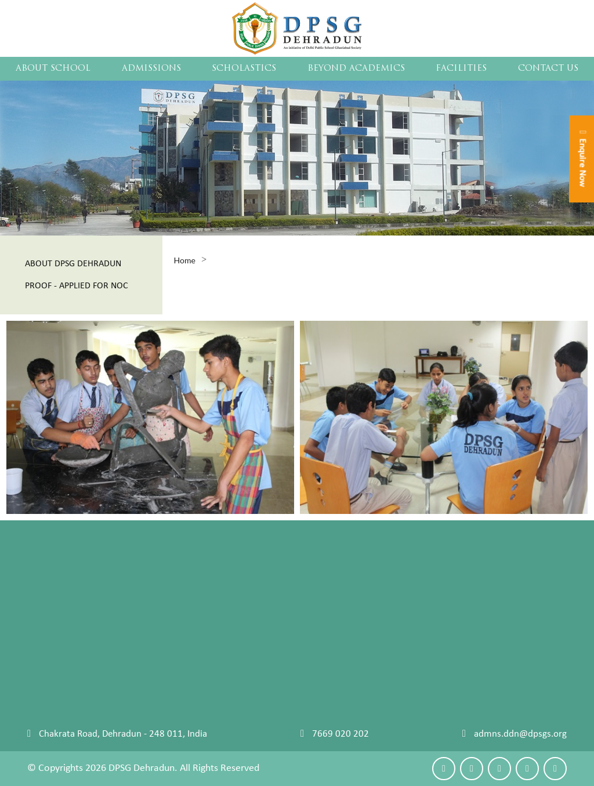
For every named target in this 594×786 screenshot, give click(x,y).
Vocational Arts (452, 661)
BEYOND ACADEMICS (356, 68)
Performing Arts (454, 602)
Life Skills (330, 587)
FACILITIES (461, 68)
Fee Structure (235, 587)
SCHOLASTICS (244, 68)
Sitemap (43, 631)
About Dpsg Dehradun (73, 264)
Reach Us (45, 718)
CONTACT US (548, 68)
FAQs (218, 602)
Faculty (41, 587)
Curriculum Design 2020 (360, 572)
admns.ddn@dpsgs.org (520, 734)
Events (435, 572)
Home (184, 260)
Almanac (329, 602)
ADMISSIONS (151, 68)
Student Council (59, 602)
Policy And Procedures (253, 572)
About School (53, 68)
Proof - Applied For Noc (76, 286)
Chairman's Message (68, 572)
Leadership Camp (456, 631)
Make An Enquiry (61, 704)
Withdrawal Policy (244, 616)
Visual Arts (444, 646)
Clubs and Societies (460, 616)
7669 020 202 (340, 734)
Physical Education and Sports (482, 587)
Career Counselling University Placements (110, 616)
